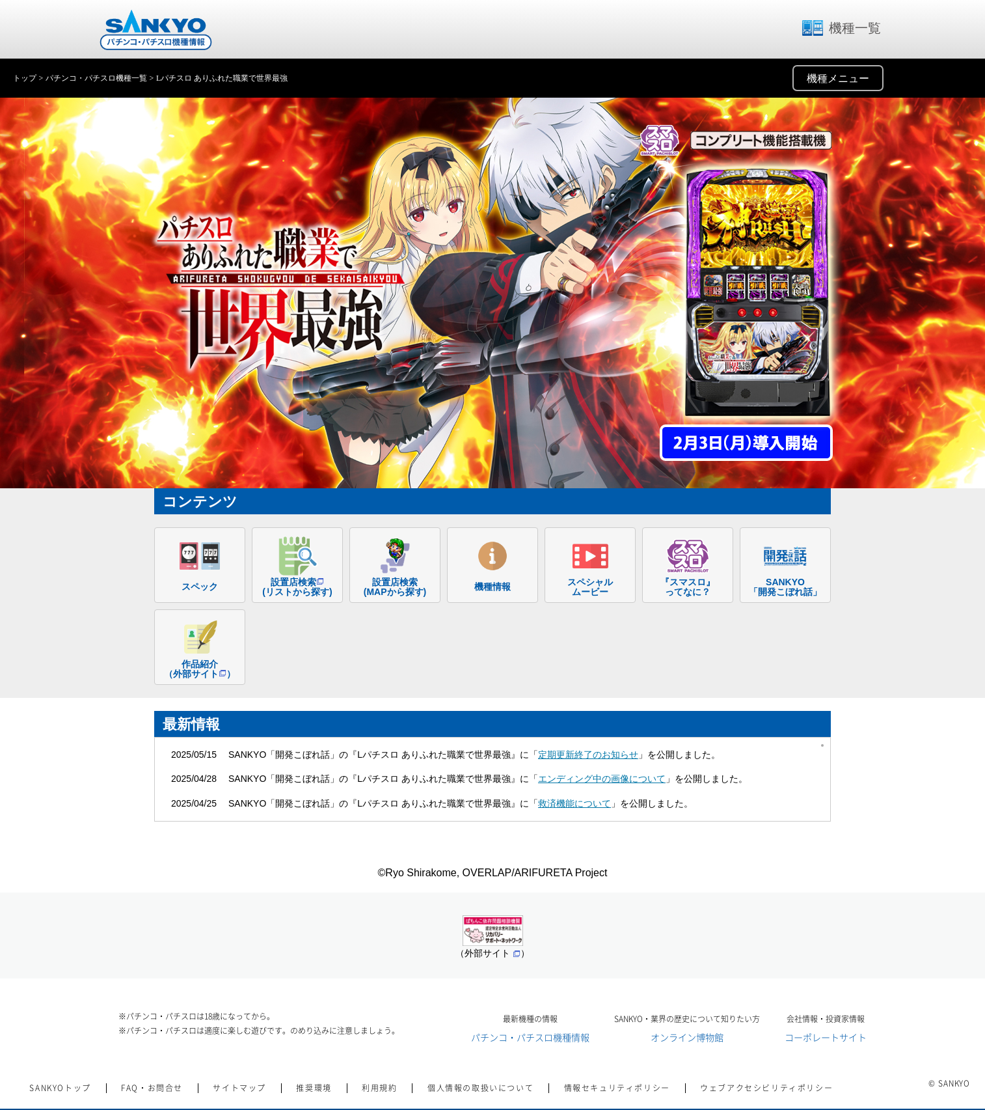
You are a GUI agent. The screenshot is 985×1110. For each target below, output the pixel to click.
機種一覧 (841, 28)
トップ (24, 78)
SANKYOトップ (59, 1088)
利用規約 (379, 1088)
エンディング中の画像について (602, 778)
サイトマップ (239, 1088)
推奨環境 (313, 1088)
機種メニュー (838, 78)
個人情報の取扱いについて (480, 1088)
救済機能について (574, 803)
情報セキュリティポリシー (617, 1088)
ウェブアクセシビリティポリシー (766, 1088)
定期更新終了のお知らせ (588, 754)
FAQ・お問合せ (152, 1088)
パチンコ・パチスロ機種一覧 (96, 78)
